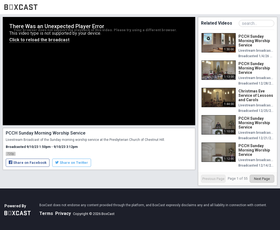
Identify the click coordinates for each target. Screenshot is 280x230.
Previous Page (213, 179)
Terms (46, 213)
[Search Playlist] (256, 23)
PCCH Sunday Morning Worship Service (254, 40)
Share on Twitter (71, 163)
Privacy (63, 213)
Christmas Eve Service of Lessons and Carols (255, 95)
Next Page (262, 179)
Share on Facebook (27, 163)
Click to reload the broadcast (39, 39)
